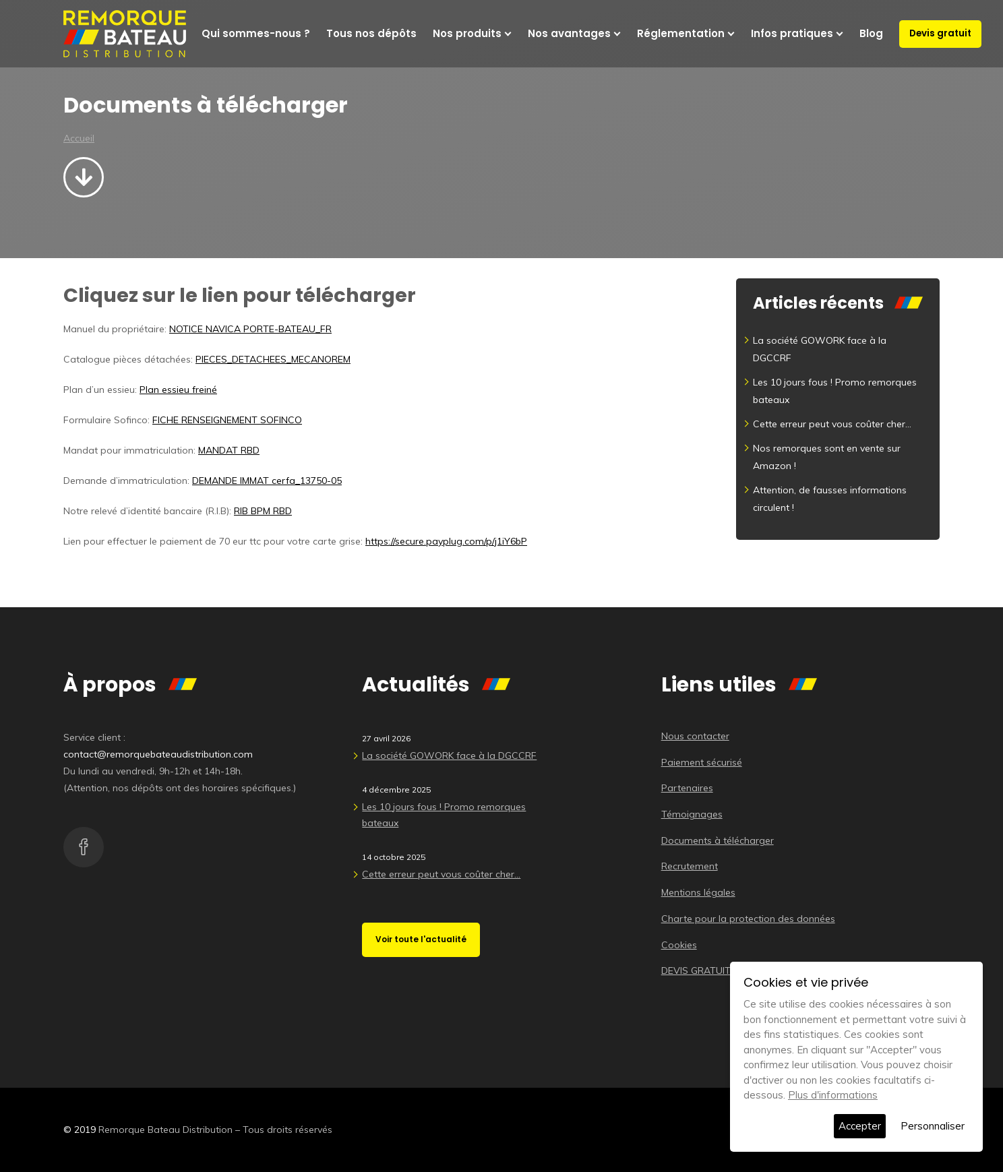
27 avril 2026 (386, 738)
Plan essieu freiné (178, 389)
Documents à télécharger (717, 840)
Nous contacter (695, 736)
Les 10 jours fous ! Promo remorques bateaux (444, 815)
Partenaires (687, 788)
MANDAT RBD (229, 450)
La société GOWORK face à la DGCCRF (449, 755)
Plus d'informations (833, 1094)
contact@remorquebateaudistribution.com (158, 754)
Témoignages (692, 814)
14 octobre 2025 (393, 857)
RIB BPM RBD (263, 511)
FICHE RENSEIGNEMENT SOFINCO (227, 420)
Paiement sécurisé (701, 762)
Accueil (78, 138)
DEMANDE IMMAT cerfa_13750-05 (267, 480)
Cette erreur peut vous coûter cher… (832, 424)
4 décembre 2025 (396, 789)
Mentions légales (698, 892)
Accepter (860, 1125)
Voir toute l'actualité (420, 939)
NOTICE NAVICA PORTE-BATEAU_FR (250, 329)
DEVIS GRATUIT (696, 970)
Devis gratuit (940, 33)
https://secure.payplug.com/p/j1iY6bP (446, 541)
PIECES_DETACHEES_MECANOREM (273, 359)
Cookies (679, 945)
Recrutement (689, 866)
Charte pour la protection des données (748, 919)
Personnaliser (933, 1125)
